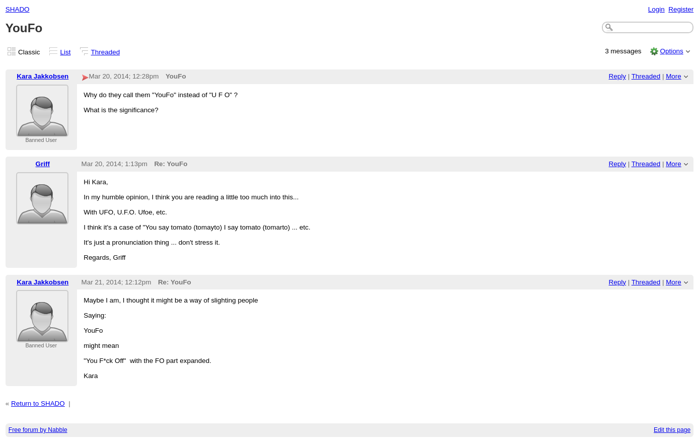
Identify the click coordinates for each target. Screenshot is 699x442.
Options (671, 51)
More (673, 76)
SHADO (18, 9)
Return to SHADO (38, 403)
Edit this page (672, 429)
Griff (43, 164)
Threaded (105, 52)
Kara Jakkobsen (42, 76)
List (65, 52)
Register (680, 9)
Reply (617, 76)
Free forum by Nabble (38, 429)
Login (656, 9)
